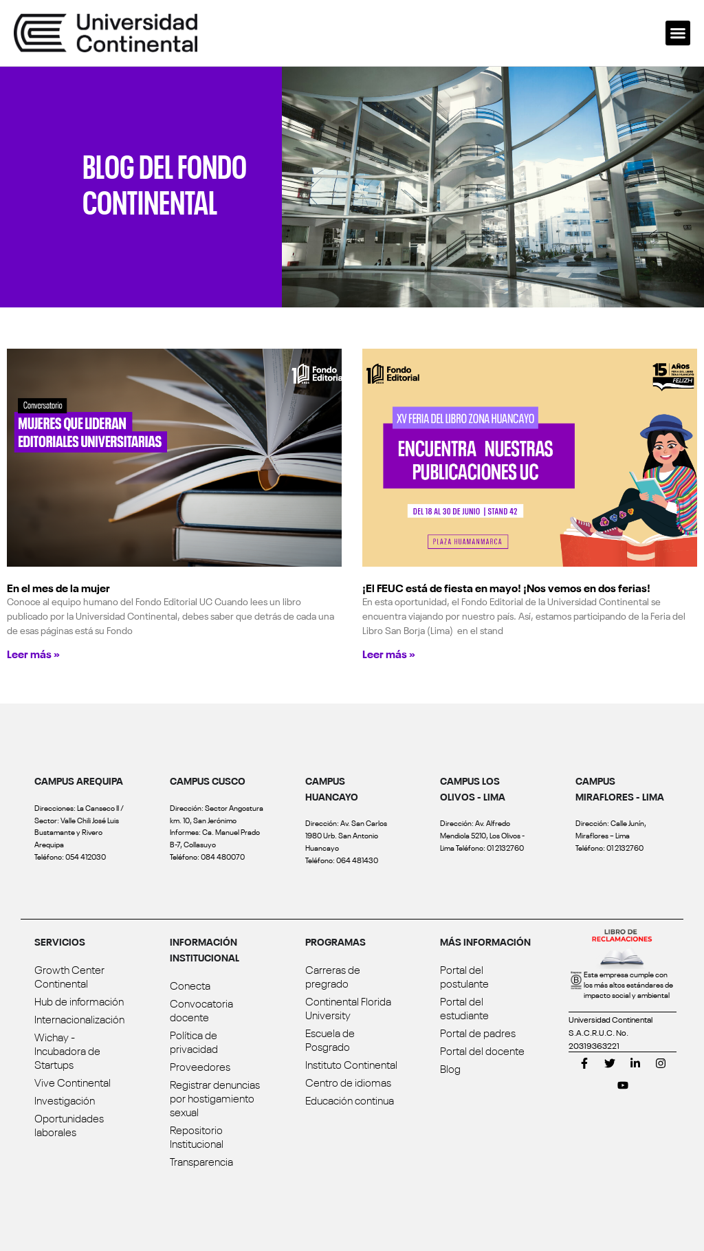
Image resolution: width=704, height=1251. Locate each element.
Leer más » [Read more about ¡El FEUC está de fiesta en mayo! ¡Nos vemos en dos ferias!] (388, 653)
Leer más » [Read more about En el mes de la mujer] (33, 653)
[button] (678, 33)
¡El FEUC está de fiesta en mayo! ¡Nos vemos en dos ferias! (506, 587)
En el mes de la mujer (58, 587)
